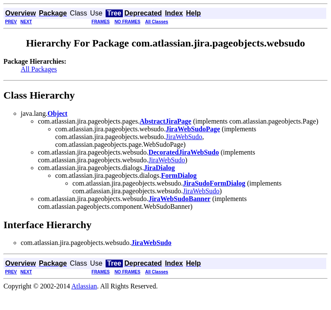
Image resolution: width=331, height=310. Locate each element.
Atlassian (84, 286)
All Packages (39, 69)
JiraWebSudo (184, 136)
